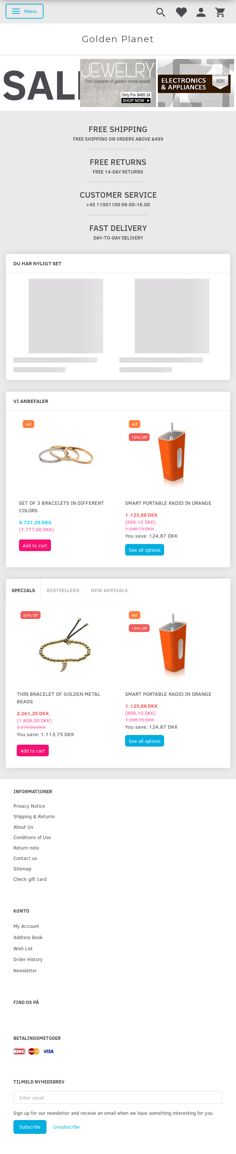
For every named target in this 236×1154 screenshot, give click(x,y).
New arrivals (109, 590)
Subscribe (30, 1126)
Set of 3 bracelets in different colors (61, 506)
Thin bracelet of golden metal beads (58, 697)
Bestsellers (63, 590)
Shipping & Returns (34, 816)
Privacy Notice (29, 806)
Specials (23, 590)
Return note (26, 847)
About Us (23, 826)
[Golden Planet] (118, 39)
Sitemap (22, 868)
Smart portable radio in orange (168, 502)
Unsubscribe (66, 1126)
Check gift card (30, 879)
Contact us (25, 858)
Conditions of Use (32, 837)
